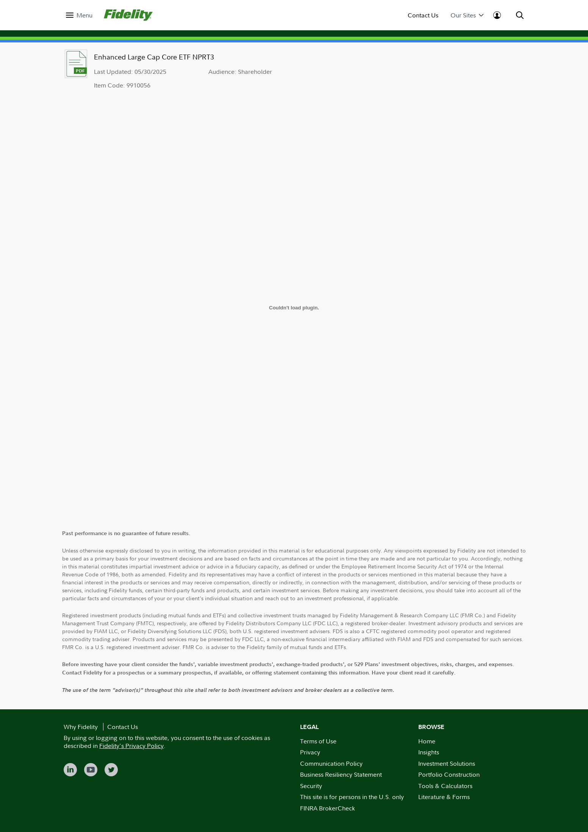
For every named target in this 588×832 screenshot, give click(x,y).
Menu (84, 15)
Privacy (310, 752)
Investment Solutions (446, 763)
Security (311, 786)
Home (426, 741)
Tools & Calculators (445, 786)
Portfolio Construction (449, 774)
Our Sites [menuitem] (466, 15)
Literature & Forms (444, 797)
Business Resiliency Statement (341, 774)
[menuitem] (79, 15)
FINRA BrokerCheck (327, 808)
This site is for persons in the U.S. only (352, 797)
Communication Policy (331, 763)
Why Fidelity (81, 727)
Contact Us (423, 15)
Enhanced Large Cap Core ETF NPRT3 (154, 57)
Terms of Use (318, 741)
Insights (428, 752)
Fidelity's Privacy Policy (131, 745)
